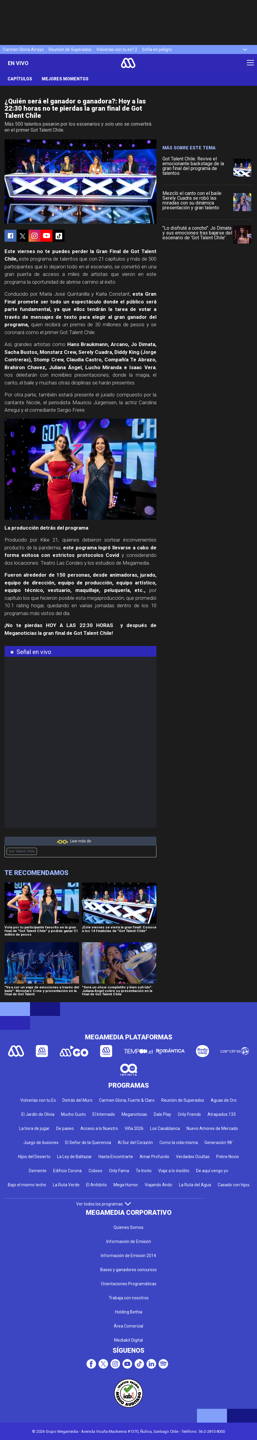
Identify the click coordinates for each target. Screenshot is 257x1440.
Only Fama (119, 1170)
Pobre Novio (227, 1156)
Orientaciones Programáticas (128, 1283)
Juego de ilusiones (41, 1142)
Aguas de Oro (224, 1100)
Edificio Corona (67, 1170)
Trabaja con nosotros (129, 1297)
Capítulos (20, 78)
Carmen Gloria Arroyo (23, 49)
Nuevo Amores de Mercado (212, 1128)
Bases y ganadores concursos (128, 1269)
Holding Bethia (128, 1312)
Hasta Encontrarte (115, 1156)
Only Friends (189, 1114)
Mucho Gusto (73, 1114)
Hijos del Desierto (34, 1156)
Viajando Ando (158, 1184)
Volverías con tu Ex (38, 1100)
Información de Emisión (128, 1241)
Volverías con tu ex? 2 (116, 49)
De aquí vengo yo (212, 1170)
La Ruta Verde (66, 1184)
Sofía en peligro (157, 49)
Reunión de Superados (70, 49)
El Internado (103, 1114)
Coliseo (95, 1170)
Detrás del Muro (77, 1100)
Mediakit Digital (128, 1340)
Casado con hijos (233, 1184)
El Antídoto (96, 1184)
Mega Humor (125, 1184)
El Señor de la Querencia (88, 1142)
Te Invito (144, 1170)
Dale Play (162, 1114)
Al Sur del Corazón (135, 1142)
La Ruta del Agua (195, 1184)
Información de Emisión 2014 (128, 1255)
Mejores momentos (65, 78)
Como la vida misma (178, 1142)
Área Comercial (128, 1326)
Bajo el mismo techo (27, 1184)
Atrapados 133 (221, 1114)
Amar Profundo (154, 1156)
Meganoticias (134, 1114)
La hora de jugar (34, 1128)
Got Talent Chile (22, 851)
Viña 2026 (134, 1128)
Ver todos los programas (103, 1204)
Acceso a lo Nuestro (99, 1128)
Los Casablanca (165, 1128)
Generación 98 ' (219, 1142)
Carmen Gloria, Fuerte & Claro (127, 1100)
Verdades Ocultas (193, 1156)
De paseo (65, 1128)
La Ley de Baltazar (74, 1156)
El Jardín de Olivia (37, 1114)
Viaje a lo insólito (173, 1170)
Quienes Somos (128, 1227)
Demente (38, 1170)
